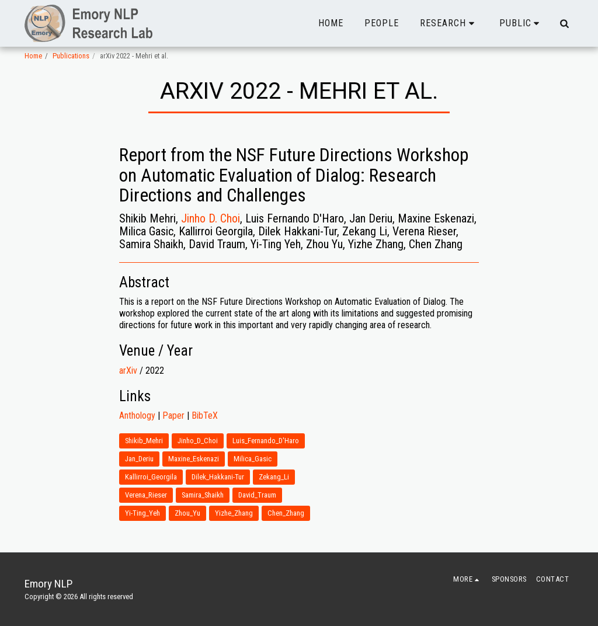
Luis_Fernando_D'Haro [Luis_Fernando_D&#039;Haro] (265, 440)
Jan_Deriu (139, 458)
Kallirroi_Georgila (151, 476)
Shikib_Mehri (144, 440)
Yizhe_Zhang (234, 513)
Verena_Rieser (146, 495)
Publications (71, 55)
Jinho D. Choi (210, 218)
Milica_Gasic (253, 458)
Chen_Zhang (285, 513)
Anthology (137, 415)
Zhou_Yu (187, 513)
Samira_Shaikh (203, 495)
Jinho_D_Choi (198, 440)
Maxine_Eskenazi (193, 458)
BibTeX (205, 415)
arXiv (128, 370)
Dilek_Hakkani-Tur (218, 476)
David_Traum (257, 495)
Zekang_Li (274, 476)
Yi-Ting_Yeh (142, 513)
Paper (173, 415)
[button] (449, 23)
